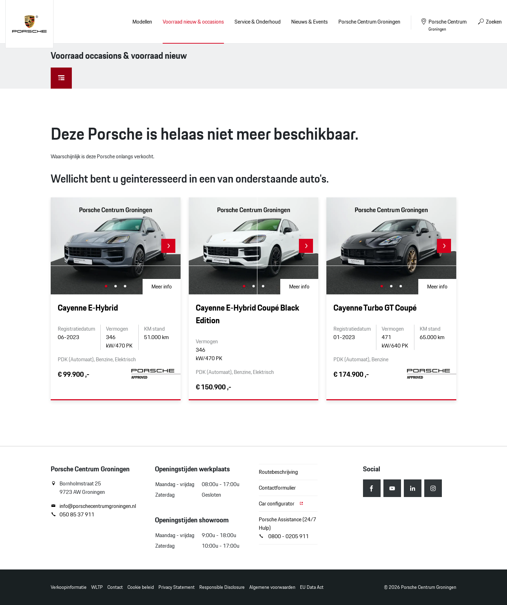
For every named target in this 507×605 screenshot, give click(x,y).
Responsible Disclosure (222, 587)
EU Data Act (312, 587)
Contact (115, 587)
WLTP (97, 587)
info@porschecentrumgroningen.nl (93, 506)
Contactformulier (277, 487)
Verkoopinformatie (69, 587)
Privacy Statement (176, 587)
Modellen (142, 21)
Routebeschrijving (278, 471)
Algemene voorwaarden (272, 587)
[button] (168, 246)
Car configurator (281, 503)
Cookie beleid (140, 587)
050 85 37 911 (72, 514)
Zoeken (489, 21)
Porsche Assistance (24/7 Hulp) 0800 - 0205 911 (287, 528)
